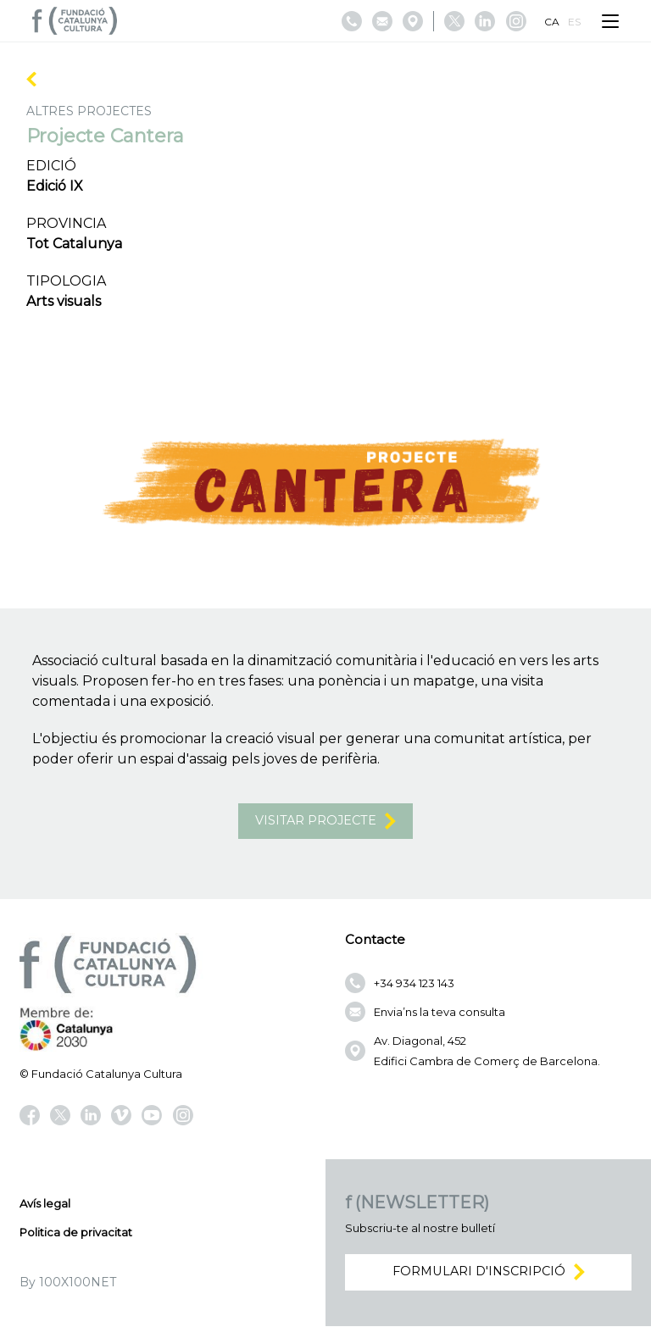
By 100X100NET (67, 1283)
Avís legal (44, 1204)
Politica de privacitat (75, 1233)
